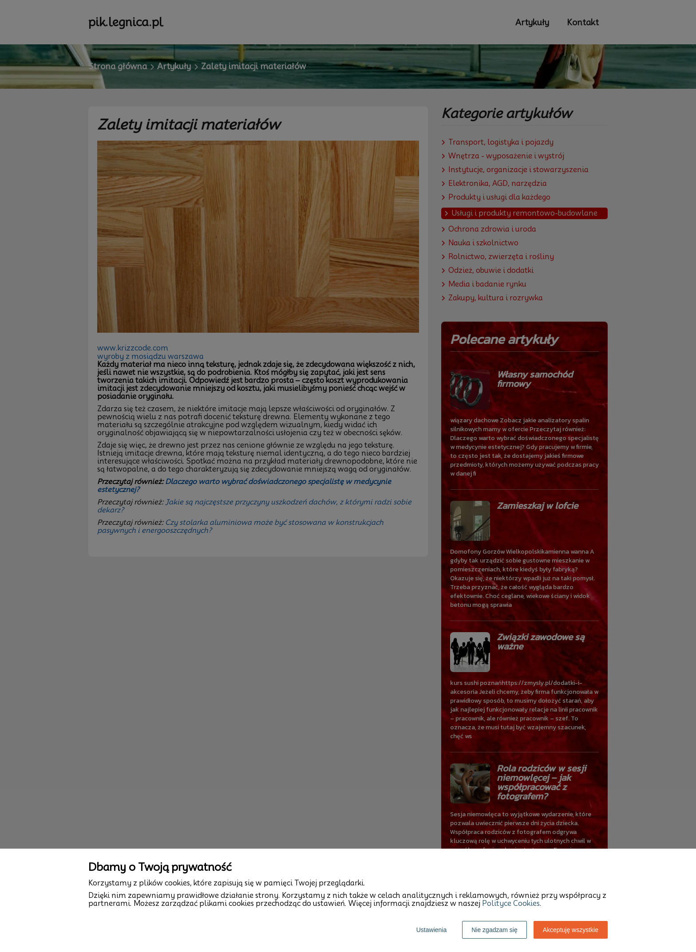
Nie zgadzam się (494, 929)
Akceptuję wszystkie (570, 929)
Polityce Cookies (511, 903)
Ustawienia (431, 929)
